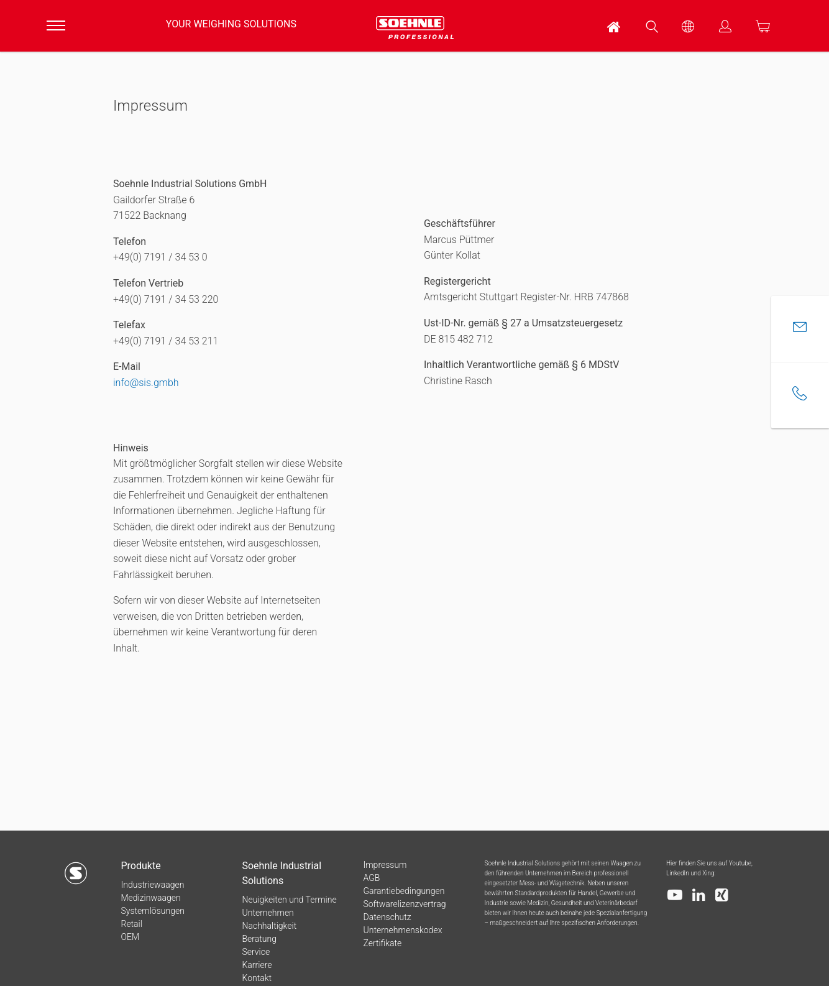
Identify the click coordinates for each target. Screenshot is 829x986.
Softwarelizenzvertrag (404, 904)
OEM (130, 937)
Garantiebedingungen (403, 891)
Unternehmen (267, 913)
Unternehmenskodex (402, 930)
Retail (131, 924)
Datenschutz (387, 917)
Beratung (259, 939)
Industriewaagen (152, 885)
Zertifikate (382, 943)
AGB (371, 878)
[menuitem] (614, 26)
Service (256, 952)
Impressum (384, 865)
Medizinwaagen (150, 898)
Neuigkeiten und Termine (289, 900)
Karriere (257, 965)
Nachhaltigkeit (269, 926)
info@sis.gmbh (146, 383)
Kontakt (257, 978)
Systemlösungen (152, 911)
